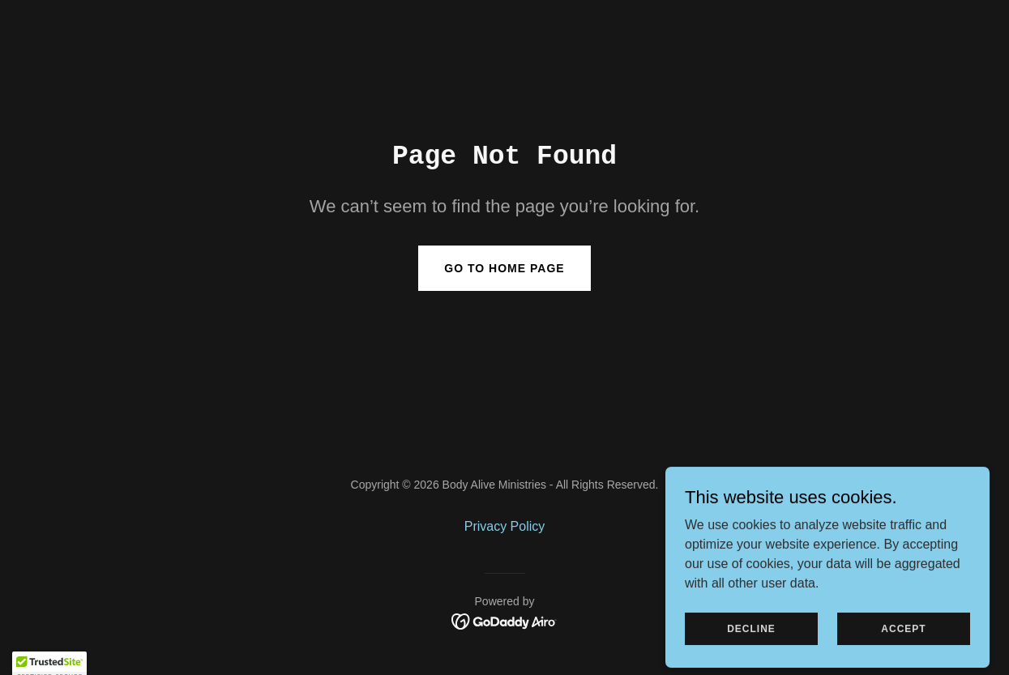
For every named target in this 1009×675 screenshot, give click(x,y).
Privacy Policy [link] (504, 526)
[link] (504, 620)
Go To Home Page (504, 268)
